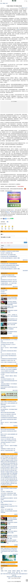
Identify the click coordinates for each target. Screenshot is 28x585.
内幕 (5, 466)
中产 (5, 472)
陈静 (7, 550)
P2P (12, 473)
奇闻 (3, 485)
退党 (11, 462)
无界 (15, 575)
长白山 (11, 476)
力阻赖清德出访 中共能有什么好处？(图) (8, 361)
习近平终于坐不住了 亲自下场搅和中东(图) (8, 255)
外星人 (5, 485)
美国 (6, 465)
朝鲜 (3, 469)
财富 (3, 472)
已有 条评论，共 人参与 (5, 237)
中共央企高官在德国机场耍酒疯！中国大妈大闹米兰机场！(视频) (12, 529)
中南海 (3, 466)
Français (12, 578)
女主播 (13, 478)
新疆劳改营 (7, 478)
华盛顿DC (16, 577)
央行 (10, 469)
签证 (12, 479)
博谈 (7, 564)
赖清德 (11, 463)
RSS (19, 572)
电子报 (6, 571)
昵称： (2, 234)
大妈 (1, 473)
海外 (5, 481)
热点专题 (3, 288)
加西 (20, 577)
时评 (7, 3)
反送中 (9, 466)
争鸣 (3, 564)
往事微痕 (7, 460)
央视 (16, 478)
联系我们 (25, 571)
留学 (7, 479)
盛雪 (13, 550)
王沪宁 (12, 465)
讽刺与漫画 (10, 564)
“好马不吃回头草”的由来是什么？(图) (7, 379)
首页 (1, 3)
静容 (2, 551)
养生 (11, 485)
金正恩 (6, 463)
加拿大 (6, 469)
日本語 (19, 578)
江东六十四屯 (3, 476)
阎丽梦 (4, 463)
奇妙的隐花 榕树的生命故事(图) (6, 285)
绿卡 (1, 481)
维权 (5, 475)
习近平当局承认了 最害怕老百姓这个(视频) (8, 493)
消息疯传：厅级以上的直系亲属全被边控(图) (9, 368)
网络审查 (15, 475)
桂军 (14, 481)
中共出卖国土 (11, 460)
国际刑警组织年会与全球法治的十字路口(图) (9, 280)
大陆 (10, 473)
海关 (9, 479)
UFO (16, 462)
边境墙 (2, 465)
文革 (9, 485)
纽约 (13, 577)
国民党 (9, 462)
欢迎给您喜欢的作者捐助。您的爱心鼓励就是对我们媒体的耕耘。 (12, 188)
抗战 (15, 481)
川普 (10, 456)
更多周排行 (16, 426)
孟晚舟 (14, 463)
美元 (15, 469)
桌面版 (2, 571)
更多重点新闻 (15, 336)
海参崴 (7, 472)
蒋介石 (4, 482)
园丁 (11, 550)
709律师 (7, 475)
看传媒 (20, 574)
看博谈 (4, 3)
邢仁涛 (7, 551)
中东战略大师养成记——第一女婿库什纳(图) (9, 283)
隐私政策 (18, 571)
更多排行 (16, 514)
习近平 (9, 457)
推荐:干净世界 (3, 574)
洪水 (4, 460)
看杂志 (15, 574)
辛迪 (1, 553)
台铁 (7, 459)
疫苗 (2, 460)
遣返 (11, 479)
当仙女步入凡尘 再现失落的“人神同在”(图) (8, 354)
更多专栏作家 (15, 554)
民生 (3, 481)
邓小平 (9, 482)
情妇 (13, 466)
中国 (18, 29)
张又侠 (12, 457)
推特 (17, 572)
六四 (14, 457)
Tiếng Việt (16, 578)
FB (2, 469)
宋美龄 (6, 482)
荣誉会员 (7, 211)
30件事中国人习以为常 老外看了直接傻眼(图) (9, 369)
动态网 (13, 575)
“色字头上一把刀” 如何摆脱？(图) (7, 509)
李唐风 (9, 550)
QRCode (8, 218)
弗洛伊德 (13, 462)
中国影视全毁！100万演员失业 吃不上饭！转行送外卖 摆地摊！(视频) (12, 537)
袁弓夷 (15, 460)
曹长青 (16, 551)
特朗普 (12, 456)
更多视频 (16, 545)
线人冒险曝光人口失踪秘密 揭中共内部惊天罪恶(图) (9, 251)
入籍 (16, 479)
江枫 (11, 551)
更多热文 (16, 452)
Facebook (13, 572)
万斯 (4, 465)
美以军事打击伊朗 (4, 290)
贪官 (11, 466)
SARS (4, 478)
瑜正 (9, 551)
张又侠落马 (3, 292)
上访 (10, 475)
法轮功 (12, 475)
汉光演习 (5, 462)
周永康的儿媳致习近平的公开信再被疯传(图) (8, 267)
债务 (12, 469)
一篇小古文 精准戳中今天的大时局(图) (7, 371)
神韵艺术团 (8, 574)
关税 (16, 463)
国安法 (15, 459)
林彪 (11, 482)
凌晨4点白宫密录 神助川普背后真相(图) (8, 413)
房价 (3, 473)
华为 (15, 466)
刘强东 (16, 472)
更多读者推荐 (25, 271)
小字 (26, 7)
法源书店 (11, 574)
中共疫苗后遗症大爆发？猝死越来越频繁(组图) (8, 256)
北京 (14, 472)
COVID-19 (3, 457)
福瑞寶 (22, 574)
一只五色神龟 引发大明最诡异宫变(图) (7, 275)
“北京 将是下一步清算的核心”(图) (6, 253)
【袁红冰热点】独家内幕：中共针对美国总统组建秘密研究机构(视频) (12, 303)
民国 (12, 481)
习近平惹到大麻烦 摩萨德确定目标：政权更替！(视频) (10, 258)
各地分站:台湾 (9, 577)
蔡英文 (12, 472)
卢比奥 (15, 456)
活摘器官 (4, 459)
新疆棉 (12, 459)
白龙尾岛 (14, 476)
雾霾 (13, 473)
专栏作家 (3, 547)
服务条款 (14, 571)
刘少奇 (13, 482)
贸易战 (7, 457)
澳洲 (10, 481)
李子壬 (13, 551)
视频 (2, 516)
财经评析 (13, 564)
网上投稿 (9, 572)
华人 (1, 479)
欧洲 (18, 577)
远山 (1, 550)
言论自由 (10, 478)
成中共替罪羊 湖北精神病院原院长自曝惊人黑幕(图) (9, 265)
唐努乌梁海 (8, 476)
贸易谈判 (8, 465)
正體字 (9, 578)
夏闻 (3, 550)
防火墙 (3, 475)
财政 (1, 472)
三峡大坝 (9, 459)
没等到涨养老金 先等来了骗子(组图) (7, 343)
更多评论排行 (25, 260)
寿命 (7, 485)
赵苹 (15, 550)
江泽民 (14, 465)
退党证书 (25, 574)
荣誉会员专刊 (4, 273)
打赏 (22, 7)
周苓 (5, 550)
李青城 (5, 551)
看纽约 (17, 574)
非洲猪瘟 (7, 473)
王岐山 (9, 463)
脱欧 (8, 469)
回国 (14, 479)
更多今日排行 (15, 390)
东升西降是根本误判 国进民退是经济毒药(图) (9, 359)
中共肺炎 (2, 456)
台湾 (9, 472)
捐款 (22, 571)
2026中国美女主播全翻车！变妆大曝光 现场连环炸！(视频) (12, 542)
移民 (3, 479)
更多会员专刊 (15, 287)
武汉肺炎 (7, 456)
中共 (1, 463)
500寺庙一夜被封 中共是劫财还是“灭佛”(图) (8, 362)
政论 (5, 564)
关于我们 (9, 571)
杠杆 (13, 469)
